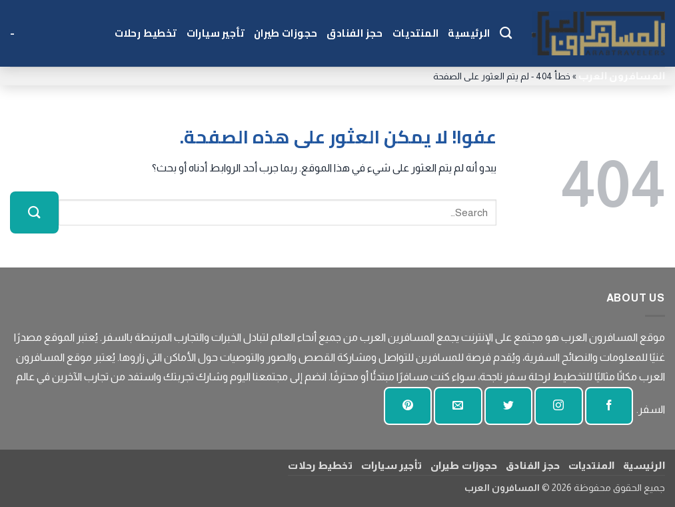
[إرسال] (34, 212)
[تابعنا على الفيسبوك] (609, 406)
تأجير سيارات (216, 33)
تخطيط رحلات (146, 33)
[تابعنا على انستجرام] (558, 406)
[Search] (506, 33)
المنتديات (415, 33)
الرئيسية (469, 33)
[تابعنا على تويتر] (508, 406)
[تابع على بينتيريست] (408, 406)
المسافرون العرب (621, 75)
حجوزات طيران (285, 33)
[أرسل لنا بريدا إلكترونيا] (458, 406)
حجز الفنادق (354, 33)
